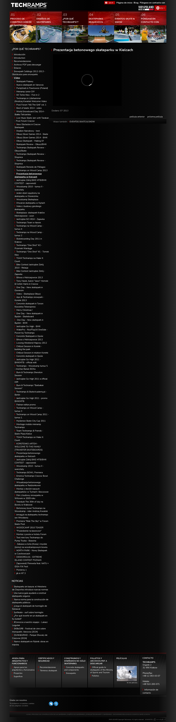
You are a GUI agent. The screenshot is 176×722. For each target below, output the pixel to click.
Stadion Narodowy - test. (28, 130)
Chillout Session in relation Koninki (32, 352)
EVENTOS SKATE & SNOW (82, 121)
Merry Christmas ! (24, 310)
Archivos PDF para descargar (27, 64)
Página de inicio (124, 2)
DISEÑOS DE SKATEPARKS (75, 714)
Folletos (95, 675)
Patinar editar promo (26, 404)
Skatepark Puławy (24, 81)
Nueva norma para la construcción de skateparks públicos (30, 601)
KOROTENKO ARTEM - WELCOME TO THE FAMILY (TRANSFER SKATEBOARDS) (29, 446)
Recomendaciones (22, 61)
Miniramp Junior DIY (25, 91)
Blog (136, 2)
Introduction (19, 58)
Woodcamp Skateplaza (27, 199)
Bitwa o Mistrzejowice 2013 (29, 277)
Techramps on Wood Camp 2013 (31, 170)
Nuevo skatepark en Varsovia (29, 84)
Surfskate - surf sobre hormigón (28, 612)
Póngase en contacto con (152, 2)
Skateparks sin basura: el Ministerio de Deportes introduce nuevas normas (30, 588)
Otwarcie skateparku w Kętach (30, 203)
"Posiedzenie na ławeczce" (29, 530)
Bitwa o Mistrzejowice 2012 (29, 339)
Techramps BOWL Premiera (29, 472)
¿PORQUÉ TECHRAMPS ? (94, 714)
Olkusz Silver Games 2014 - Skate (32, 134)
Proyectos (18, 673)
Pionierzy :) (21, 569)
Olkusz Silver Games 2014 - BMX (31, 137)
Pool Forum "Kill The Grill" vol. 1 (31, 104)
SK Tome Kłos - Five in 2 (27, 95)
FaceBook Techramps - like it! (109, 2)
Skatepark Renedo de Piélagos (30, 167)
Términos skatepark (48, 670)
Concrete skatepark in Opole (29, 356)
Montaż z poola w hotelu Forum (31, 534)
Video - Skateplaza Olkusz (28, 293)
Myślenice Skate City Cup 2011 (31, 420)
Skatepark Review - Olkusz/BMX (31, 144)
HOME (28, 714)
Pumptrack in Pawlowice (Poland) (32, 88)
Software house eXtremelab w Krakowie (159, 719)
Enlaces (17, 68)
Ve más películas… (132, 683)
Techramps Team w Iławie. (28, 222)
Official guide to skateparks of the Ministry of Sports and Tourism (101, 670)
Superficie (18, 676)
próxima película (155, 116)
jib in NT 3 (21, 573)
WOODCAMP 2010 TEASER (29, 527)
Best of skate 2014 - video (29, 108)
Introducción (19, 54)
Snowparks (71, 673)
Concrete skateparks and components (74, 668)
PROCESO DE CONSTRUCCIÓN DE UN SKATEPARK (49, 714)
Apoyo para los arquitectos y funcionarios (23, 668)
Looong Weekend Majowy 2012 (31, 343)
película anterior (137, 116)
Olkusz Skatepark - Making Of (30, 141)
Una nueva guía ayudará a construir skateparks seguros (29, 595)
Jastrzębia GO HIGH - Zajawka (30, 219)
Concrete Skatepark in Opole (29, 336)
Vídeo (17, 77)
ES (161, 8)
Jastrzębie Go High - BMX (28, 326)
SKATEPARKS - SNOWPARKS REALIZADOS (117, 714)
